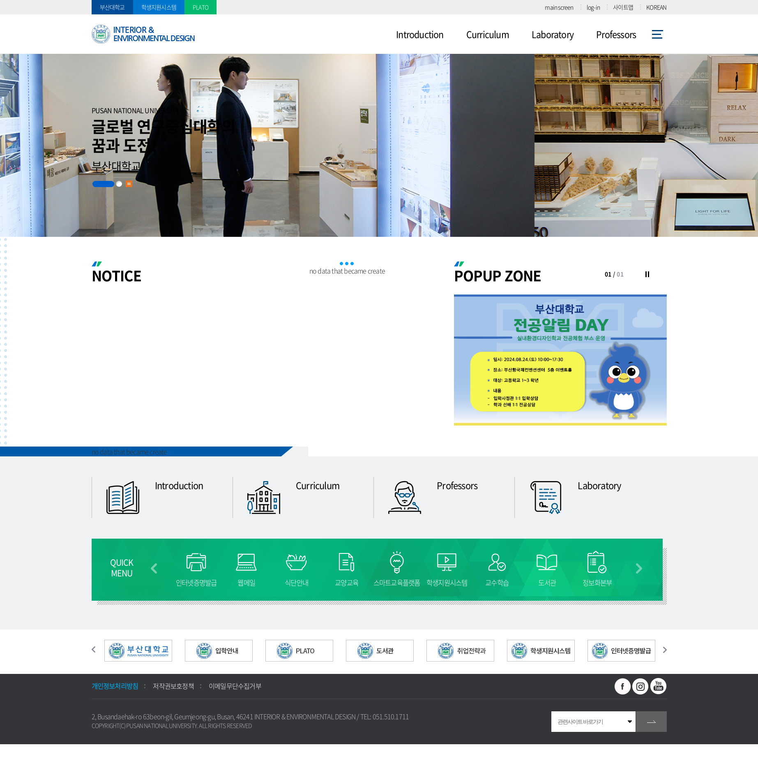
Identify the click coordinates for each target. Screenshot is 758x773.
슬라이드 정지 (129, 184)
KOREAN (656, 7)
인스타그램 (640, 686)
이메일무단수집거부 (235, 686)
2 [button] (119, 184)
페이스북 (623, 686)
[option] (560, 360)
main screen (559, 7)
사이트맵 (623, 7)
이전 (154, 568)
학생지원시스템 (158, 7)
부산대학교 (112, 7)
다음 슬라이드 (660, 649)
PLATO (200, 7)
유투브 (658, 686)
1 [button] (103, 184)
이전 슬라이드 (98, 649)
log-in (593, 7)
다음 (639, 568)
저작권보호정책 (173, 686)
